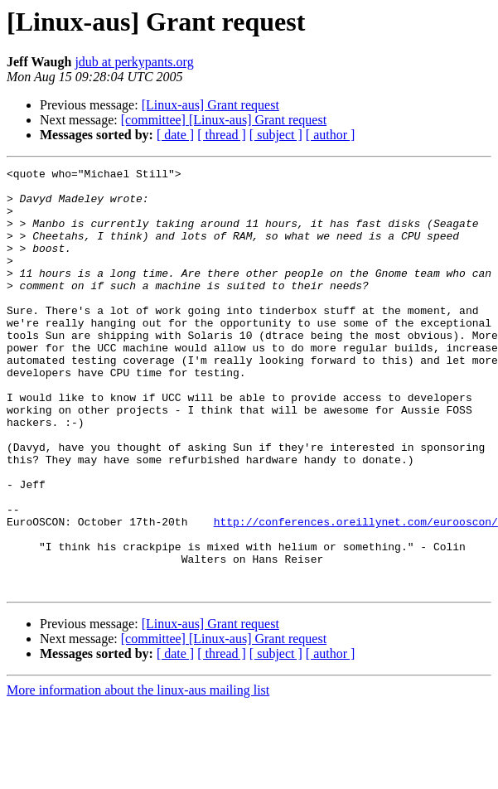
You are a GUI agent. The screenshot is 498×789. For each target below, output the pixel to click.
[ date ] (175, 135)
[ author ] (330, 135)
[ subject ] (275, 135)
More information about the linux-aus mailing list (138, 774)
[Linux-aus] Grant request (210, 105)
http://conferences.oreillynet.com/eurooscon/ (356, 593)
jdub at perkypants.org (134, 62)
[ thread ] (221, 135)
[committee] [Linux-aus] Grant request (223, 120)
